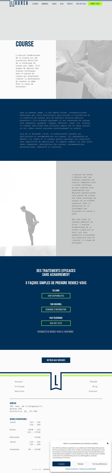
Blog (94, 386)
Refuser (80, 464)
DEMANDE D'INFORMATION (56, 309)
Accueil (19, 382)
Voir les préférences (99, 464)
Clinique (19, 386)
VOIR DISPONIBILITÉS (56, 295)
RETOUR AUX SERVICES (56, 360)
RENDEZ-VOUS (95, 4)
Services (19, 391)
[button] (108, 443)
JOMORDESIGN (47, 469)
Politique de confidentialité (87, 469)
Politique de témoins (71, 469)
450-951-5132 (81, 4)
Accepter (61, 464)
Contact (93, 391)
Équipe (93, 381)
